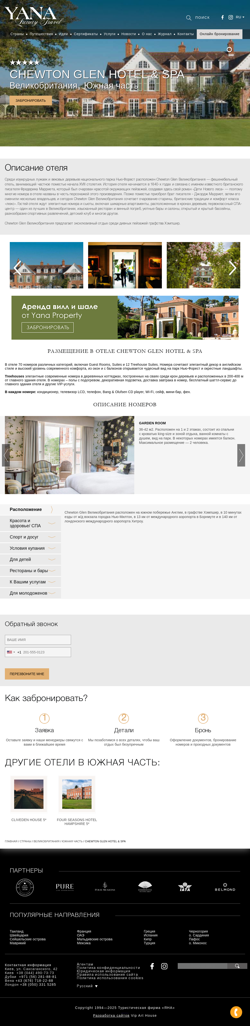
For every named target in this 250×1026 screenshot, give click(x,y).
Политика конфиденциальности (108, 968)
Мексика (84, 943)
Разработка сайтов (111, 1015)
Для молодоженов (28, 593)
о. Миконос (198, 943)
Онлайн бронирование (220, 34)
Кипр (148, 939)
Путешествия (41, 34)
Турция (149, 943)
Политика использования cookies (110, 978)
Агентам (85, 964)
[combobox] (13, 652)
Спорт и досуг (24, 537)
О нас (147, 34)
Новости (128, 34)
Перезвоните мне (27, 674)
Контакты (185, 34)
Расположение (26, 509)
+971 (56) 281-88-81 (38, 977)
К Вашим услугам (28, 581)
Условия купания (27, 548)
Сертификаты (86, 34)
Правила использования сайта (107, 974)
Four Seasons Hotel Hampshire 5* (77, 822)
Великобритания (43, 86)
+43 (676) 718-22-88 (34, 981)
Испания (151, 935)
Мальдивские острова (94, 939)
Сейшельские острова (28, 939)
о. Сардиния (199, 935)
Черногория (198, 931)
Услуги (109, 34)
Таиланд (16, 931)
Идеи (63, 34)
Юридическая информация (103, 971)
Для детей (20, 559)
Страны (17, 34)
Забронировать (31, 100)
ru (238, 17)
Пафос (194, 939)
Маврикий (18, 943)
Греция (149, 931)
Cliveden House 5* (28, 820)
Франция (84, 931)
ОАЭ (80, 935)
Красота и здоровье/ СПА (25, 523)
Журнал (165, 34)
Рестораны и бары (29, 570)
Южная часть (111, 86)
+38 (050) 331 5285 (38, 984)
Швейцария (19, 935)
